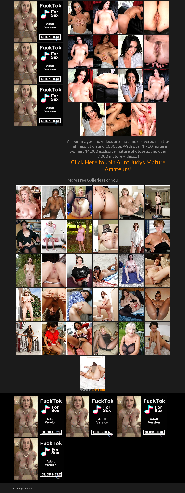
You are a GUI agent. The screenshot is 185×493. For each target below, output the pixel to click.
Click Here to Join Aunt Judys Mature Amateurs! (118, 165)
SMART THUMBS (98, 390)
